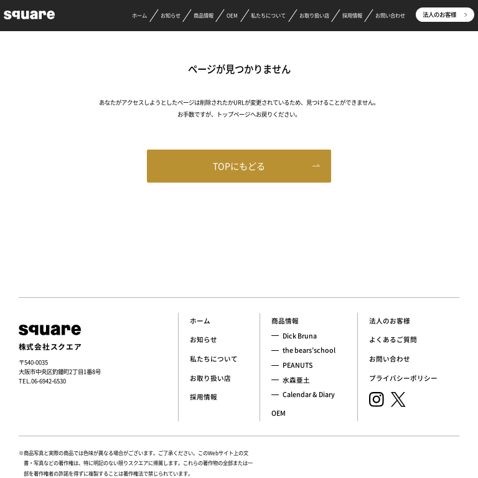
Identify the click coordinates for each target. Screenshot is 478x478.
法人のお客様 (445, 14)
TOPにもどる (239, 166)
